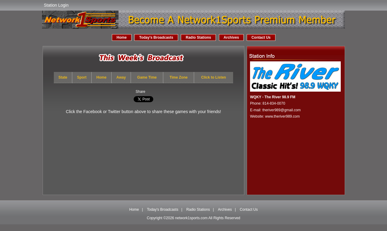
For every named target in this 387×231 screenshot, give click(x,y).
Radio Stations (198, 37)
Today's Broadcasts (156, 37)
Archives (231, 37)
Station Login (56, 5)
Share (140, 91)
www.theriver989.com (282, 116)
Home (122, 37)
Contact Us (261, 37)
